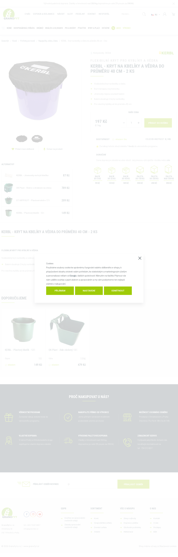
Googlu (73, 276)
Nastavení (89, 290)
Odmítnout (117, 290)
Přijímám (60, 290)
